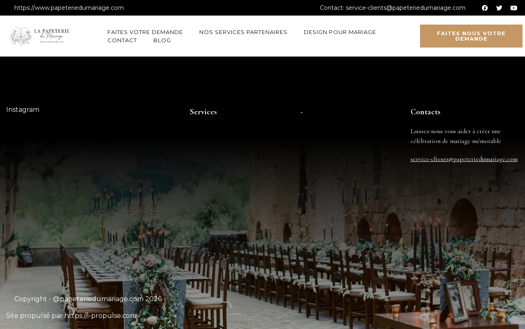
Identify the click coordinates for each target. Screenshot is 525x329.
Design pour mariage (340, 32)
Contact (122, 40)
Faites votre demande (145, 32)
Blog (162, 40)
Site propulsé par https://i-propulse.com (71, 316)
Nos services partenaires (243, 32)
